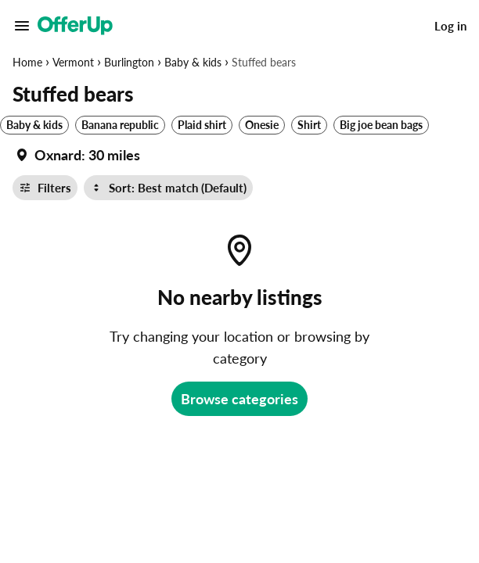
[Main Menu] (22, 25)
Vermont (73, 62)
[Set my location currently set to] (76, 155)
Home (27, 62)
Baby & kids (192, 62)
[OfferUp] (75, 25)
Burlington (129, 62)
